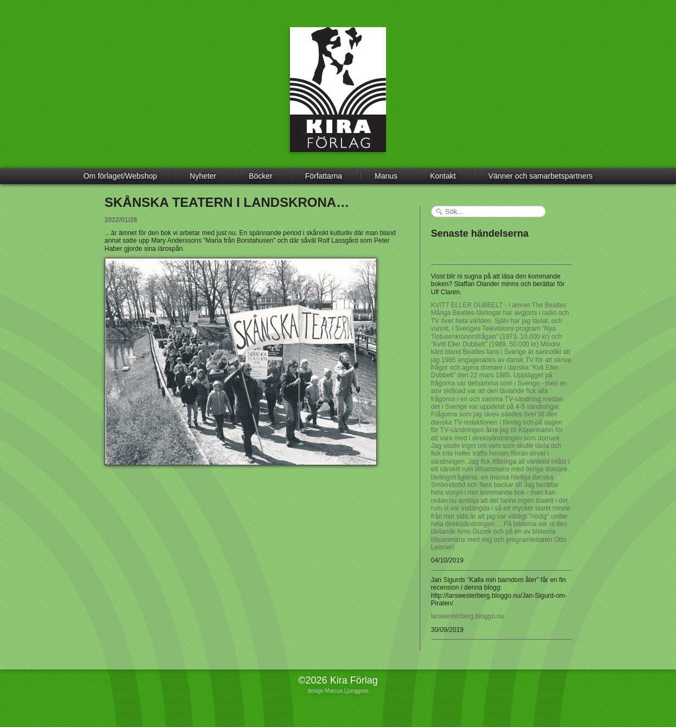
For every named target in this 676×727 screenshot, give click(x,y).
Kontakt (443, 176)
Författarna (323, 176)
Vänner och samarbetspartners (540, 176)
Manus (386, 176)
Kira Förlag (338, 97)
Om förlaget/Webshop (120, 176)
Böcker (261, 176)
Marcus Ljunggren (347, 691)
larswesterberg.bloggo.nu (467, 616)
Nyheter (202, 176)
